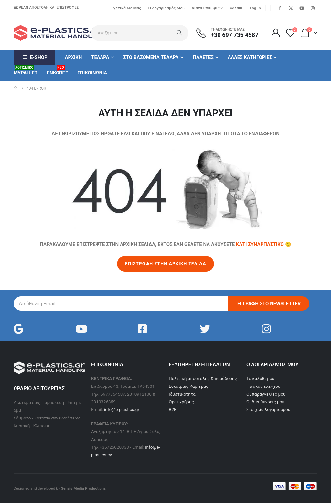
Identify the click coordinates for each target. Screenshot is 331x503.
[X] (290, 8)
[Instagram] (312, 8)
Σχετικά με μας (126, 8)
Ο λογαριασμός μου (166, 8)
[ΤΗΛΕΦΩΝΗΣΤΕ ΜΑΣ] (231, 33)
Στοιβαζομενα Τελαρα (150, 57)
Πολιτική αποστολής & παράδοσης (203, 378)
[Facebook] (279, 8)
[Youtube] (301, 8)
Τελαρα (100, 57)
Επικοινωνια (92, 73)
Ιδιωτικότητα (182, 394)
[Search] (179, 33)
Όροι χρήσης (181, 401)
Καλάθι (236, 8)
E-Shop (34, 57)
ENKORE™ (57, 70)
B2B (172, 409)
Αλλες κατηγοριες (250, 57)
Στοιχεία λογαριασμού (268, 409)
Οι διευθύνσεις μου (265, 401)
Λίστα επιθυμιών (207, 8)
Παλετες (203, 57)
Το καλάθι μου (260, 378)
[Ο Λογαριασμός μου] (276, 33)
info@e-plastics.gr (121, 409)
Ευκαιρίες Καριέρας (188, 386)
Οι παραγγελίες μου (265, 394)
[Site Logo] (49, 33)
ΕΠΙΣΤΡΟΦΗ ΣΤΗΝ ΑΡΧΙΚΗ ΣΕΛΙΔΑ (165, 263)
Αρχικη (73, 57)
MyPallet (25, 70)
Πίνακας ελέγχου (263, 386)
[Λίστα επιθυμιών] (290, 33)
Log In (255, 8)
